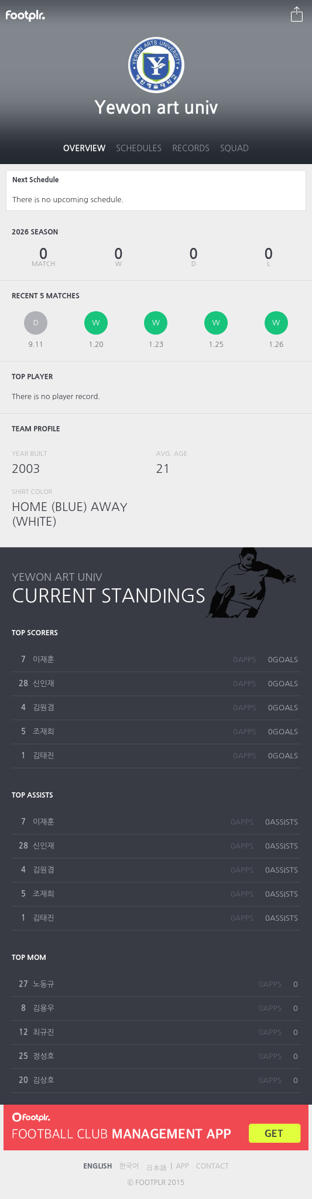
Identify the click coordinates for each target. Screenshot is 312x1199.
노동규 (43, 984)
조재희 (43, 731)
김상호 (43, 1080)
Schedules (139, 148)
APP (182, 1166)
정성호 (43, 1056)
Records (191, 148)
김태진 (43, 755)
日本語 (156, 1167)
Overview (84, 148)
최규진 (43, 1032)
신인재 (43, 683)
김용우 (43, 1008)
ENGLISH (97, 1166)
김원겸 (43, 707)
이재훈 (43, 659)
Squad (234, 148)
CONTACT (212, 1166)
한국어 (129, 1166)
